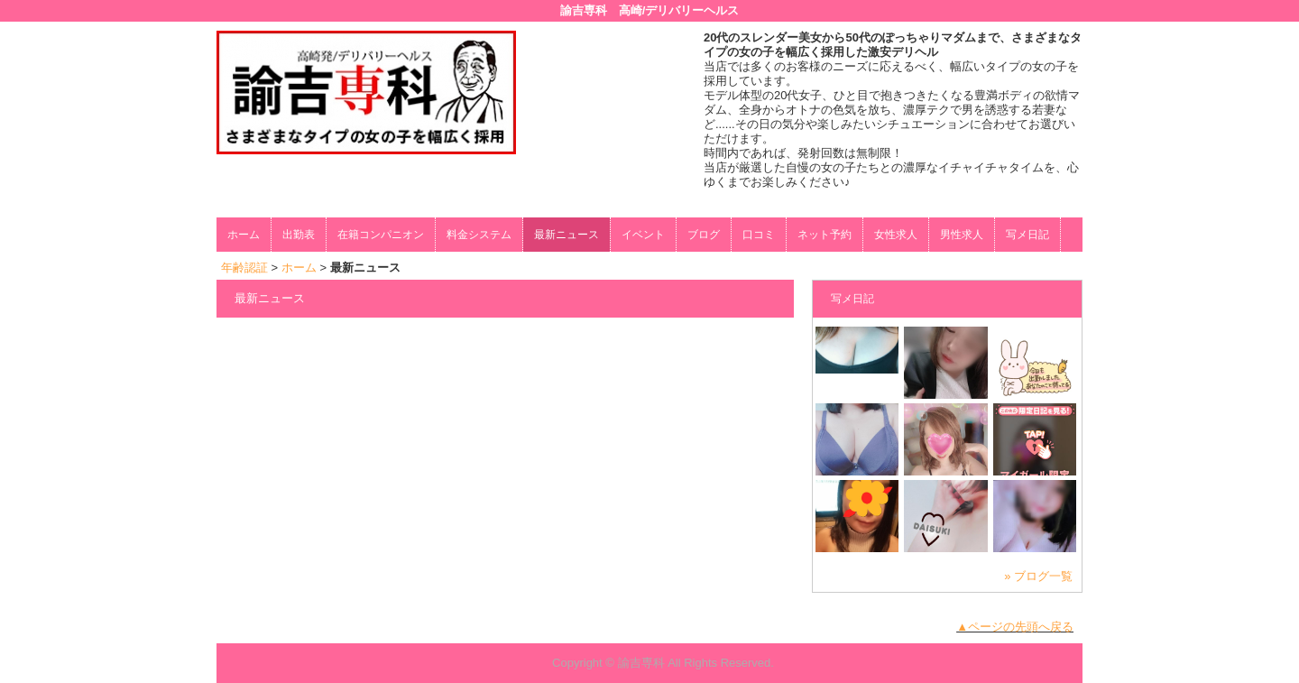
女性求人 (895, 234)
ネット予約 (824, 234)
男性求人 (961, 234)
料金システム (479, 234)
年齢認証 (244, 267)
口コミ (758, 234)
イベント (643, 234)
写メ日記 (1027, 234)
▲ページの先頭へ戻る (1014, 626)
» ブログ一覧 (1038, 576)
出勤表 (298, 234)
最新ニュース (566, 234)
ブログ (703, 234)
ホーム (243, 234)
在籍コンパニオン (380, 234)
